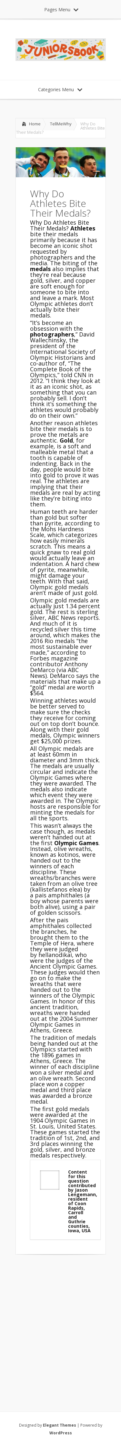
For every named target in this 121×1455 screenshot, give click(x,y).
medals (41, 269)
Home (35, 124)
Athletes (82, 228)
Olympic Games (76, 843)
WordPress (60, 1433)
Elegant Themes (59, 1425)
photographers (52, 334)
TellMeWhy (61, 124)
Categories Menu (60, 89)
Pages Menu (61, 9)
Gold (66, 440)
